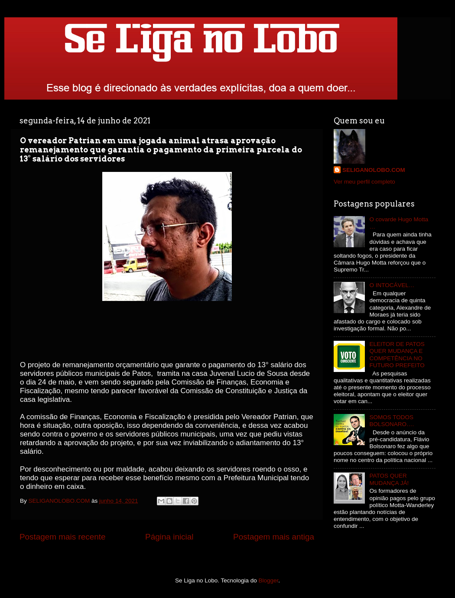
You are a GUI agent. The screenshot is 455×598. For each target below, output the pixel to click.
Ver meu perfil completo (364, 181)
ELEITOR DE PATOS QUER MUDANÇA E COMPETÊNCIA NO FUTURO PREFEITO (396, 354)
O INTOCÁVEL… (391, 285)
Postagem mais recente (62, 536)
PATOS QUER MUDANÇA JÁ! (389, 479)
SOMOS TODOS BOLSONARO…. (391, 420)
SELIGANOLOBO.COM (373, 170)
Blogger (269, 580)
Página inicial (169, 536)
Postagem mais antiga (273, 536)
